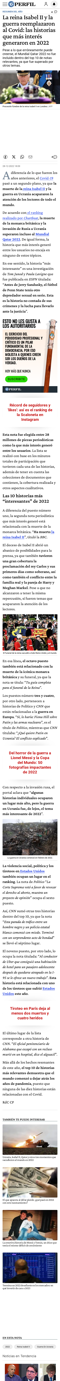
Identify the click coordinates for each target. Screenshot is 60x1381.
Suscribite (16, 379)
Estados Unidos (32, 871)
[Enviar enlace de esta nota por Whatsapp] (22, 157)
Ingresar (46, 4)
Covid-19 (46, 178)
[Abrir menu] (5, 4)
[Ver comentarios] (54, 12)
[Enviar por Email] (30, 157)
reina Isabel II (33, 188)
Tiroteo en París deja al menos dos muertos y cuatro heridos (30, 1013)
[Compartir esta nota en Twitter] (14, 157)
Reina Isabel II (23, 1347)
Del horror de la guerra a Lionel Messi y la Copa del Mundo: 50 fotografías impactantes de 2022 (30, 762)
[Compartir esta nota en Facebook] (5, 157)
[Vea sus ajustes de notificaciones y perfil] (54, 4)
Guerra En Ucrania (45, 1347)
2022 (7, 1347)
